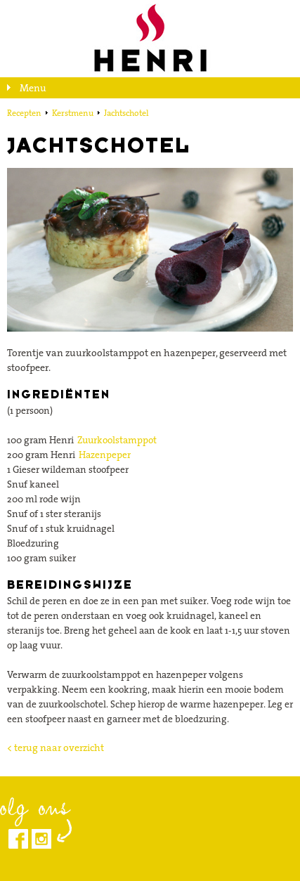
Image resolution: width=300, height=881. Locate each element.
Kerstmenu (72, 112)
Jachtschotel (126, 112)
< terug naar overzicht (55, 747)
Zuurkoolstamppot (117, 440)
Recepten (24, 112)
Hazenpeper (105, 454)
